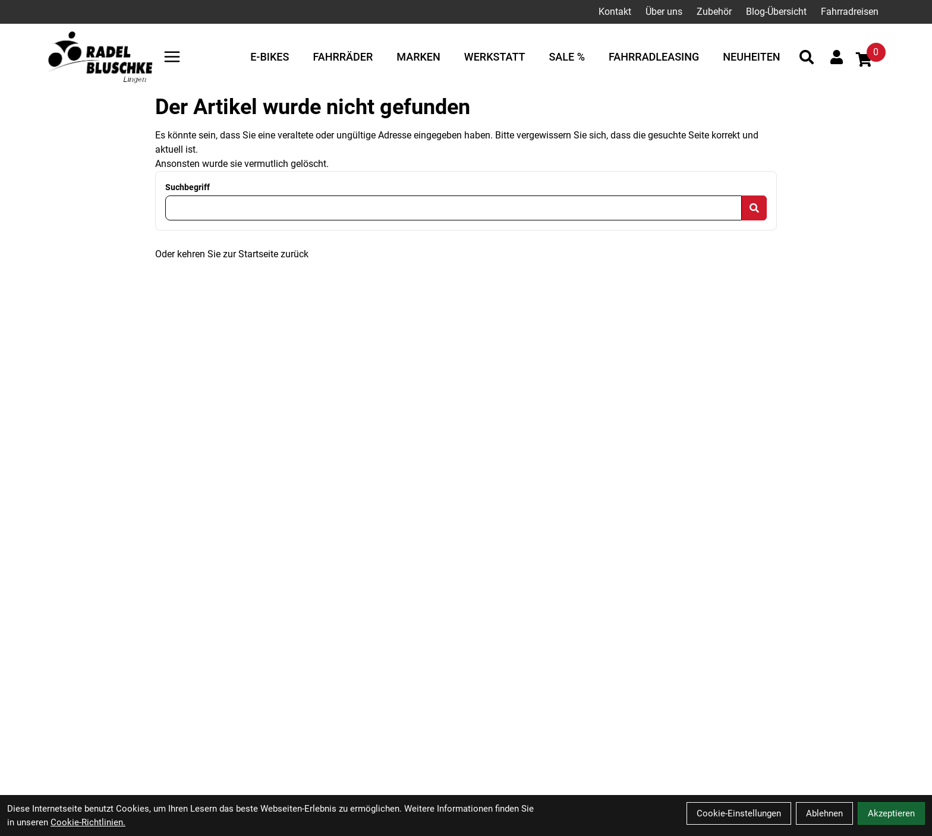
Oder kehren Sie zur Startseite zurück (231, 254)
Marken (418, 57)
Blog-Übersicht (776, 11)
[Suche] (806, 57)
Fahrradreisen (850, 11)
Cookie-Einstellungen (739, 813)
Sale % (566, 57)
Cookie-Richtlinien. (88, 822)
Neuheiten (751, 57)
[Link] (172, 57)
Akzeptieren (891, 813)
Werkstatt (494, 57)
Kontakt (615, 11)
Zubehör (714, 11)
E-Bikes (269, 57)
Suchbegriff (187, 187)
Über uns (664, 11)
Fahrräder (343, 57)
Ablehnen (824, 813)
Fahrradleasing (654, 57)
